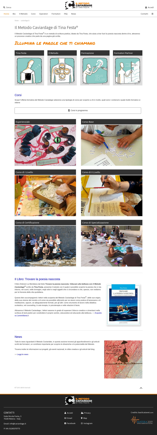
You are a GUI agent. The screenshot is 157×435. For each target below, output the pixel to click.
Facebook (69, 423)
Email (68, 418)
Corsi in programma (78, 110)
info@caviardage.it (17, 423)
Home (17, 20)
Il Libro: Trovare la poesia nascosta (37, 279)
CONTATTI (9, 412)
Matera (12, 418)
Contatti (144, 13)
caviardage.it (25, 20)
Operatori (43, 13)
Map (84, 418)
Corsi (33, 13)
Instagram (86, 423)
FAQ (65, 13)
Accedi (149, 7)
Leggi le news (22, 354)
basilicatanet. (145, 412)
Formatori (56, 13)
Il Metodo (23, 13)
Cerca (7, 7)
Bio (14, 13)
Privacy (86, 412)
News (73, 13)
